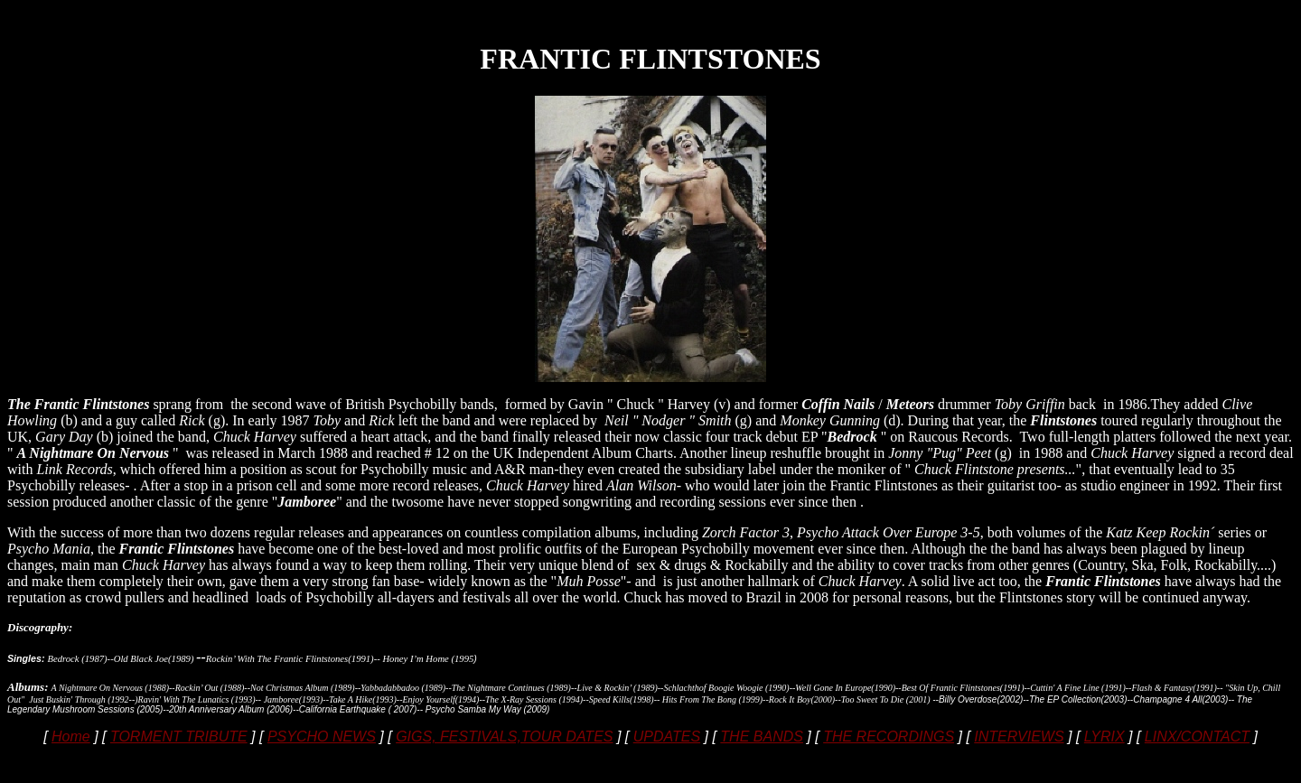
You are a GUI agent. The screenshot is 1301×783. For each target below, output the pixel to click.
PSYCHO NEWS (321, 736)
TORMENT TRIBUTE (179, 736)
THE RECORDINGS (888, 736)
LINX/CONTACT (1197, 736)
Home (70, 736)
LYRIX (1104, 736)
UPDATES (666, 736)
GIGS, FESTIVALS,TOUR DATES (504, 736)
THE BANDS (761, 736)
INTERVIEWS (1018, 736)
